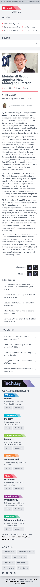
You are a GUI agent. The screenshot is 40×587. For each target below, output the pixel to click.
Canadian (11, 537)
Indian (18, 537)
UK (27, 537)
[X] (7, 573)
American (6, 539)
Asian (4, 537)
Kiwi (23, 537)
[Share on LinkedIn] (29, 273)
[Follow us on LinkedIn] (29, 267)
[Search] (18, 43)
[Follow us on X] (35, 267)
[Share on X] (35, 273)
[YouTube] (11, 573)
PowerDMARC (20, 584)
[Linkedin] (3, 573)
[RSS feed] (14, 573)
